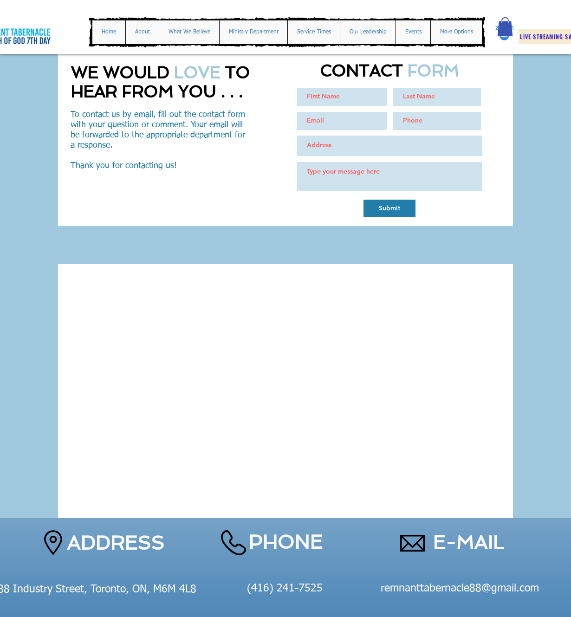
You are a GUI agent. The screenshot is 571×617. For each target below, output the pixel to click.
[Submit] (389, 208)
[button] (505, 26)
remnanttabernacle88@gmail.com (460, 588)
